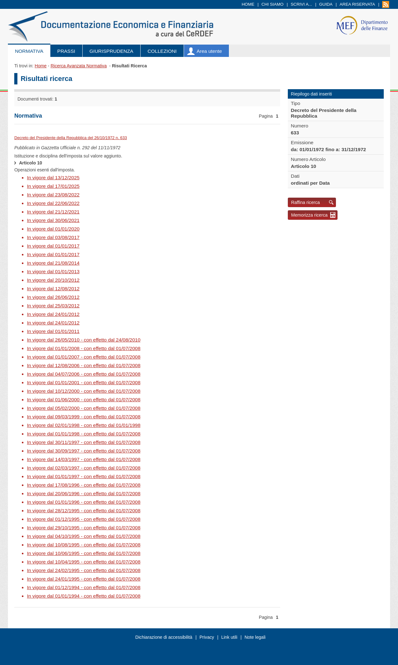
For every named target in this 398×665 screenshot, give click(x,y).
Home (248, 4)
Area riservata (357, 4)
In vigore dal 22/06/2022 (53, 203)
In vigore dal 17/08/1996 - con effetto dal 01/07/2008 (83, 485)
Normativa (29, 51)
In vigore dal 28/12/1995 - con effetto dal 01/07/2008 (83, 510)
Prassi (66, 51)
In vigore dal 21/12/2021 (53, 211)
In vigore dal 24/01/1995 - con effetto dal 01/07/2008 (83, 579)
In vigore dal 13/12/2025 (53, 177)
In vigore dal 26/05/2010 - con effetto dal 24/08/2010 (83, 339)
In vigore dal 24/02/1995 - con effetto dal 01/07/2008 (83, 570)
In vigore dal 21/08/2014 (53, 263)
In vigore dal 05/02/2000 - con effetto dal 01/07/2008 (83, 408)
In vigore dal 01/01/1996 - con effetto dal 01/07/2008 (83, 502)
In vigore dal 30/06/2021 (53, 220)
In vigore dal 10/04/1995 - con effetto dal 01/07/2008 (83, 561)
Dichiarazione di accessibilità (163, 637)
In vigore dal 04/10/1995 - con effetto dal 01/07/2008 (83, 536)
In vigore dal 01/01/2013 (53, 271)
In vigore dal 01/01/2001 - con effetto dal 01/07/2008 (83, 382)
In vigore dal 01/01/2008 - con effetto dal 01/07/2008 (83, 348)
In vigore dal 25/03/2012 (53, 305)
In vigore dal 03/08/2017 (53, 237)
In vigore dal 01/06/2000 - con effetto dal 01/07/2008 (83, 399)
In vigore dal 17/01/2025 (53, 186)
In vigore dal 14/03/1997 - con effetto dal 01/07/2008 (83, 459)
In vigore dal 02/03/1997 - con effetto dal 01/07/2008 (83, 468)
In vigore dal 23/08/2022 (53, 194)
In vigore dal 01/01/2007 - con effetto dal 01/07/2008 (83, 357)
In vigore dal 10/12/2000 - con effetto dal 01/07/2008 (83, 391)
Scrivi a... (301, 4)
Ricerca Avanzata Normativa (79, 65)
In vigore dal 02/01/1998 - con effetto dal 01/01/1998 (83, 425)
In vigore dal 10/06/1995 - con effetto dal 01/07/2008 (83, 553)
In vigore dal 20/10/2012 (53, 280)
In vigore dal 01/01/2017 (53, 246)
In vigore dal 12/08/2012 (53, 288)
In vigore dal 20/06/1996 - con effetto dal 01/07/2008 (83, 493)
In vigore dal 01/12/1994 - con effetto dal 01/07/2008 (83, 587)
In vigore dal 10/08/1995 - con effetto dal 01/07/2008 (83, 544)
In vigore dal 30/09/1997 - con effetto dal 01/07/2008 (83, 450)
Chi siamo (273, 4)
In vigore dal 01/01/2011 (53, 331)
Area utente (209, 51)
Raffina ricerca (305, 202)
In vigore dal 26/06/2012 (53, 297)
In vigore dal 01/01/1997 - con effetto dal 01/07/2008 (83, 476)
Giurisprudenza (111, 51)
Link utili (229, 637)
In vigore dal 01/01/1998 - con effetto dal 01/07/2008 (83, 433)
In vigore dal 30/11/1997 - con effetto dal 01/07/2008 (83, 442)
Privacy (206, 637)
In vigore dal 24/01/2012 (53, 314)
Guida (325, 4)
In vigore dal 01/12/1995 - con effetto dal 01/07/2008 (83, 519)
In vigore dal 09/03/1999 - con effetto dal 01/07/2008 (83, 416)
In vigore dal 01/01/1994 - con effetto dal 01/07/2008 (83, 596)
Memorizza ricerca (309, 215)
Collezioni (162, 51)
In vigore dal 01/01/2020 (53, 228)
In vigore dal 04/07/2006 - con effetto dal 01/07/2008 (83, 374)
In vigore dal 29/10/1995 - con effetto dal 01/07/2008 (83, 527)
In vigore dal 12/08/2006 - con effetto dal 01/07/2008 (83, 365)
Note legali (255, 637)
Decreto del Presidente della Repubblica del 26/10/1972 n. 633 (70, 137)
